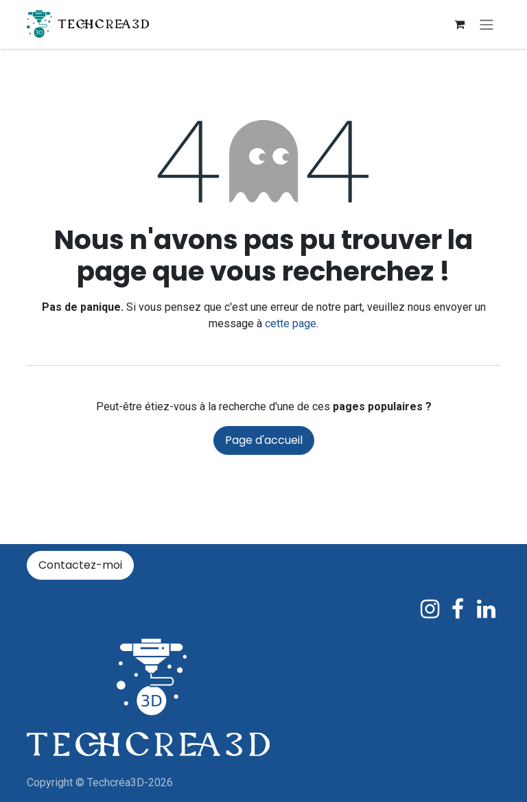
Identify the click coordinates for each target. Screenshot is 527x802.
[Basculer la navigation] (486, 25)
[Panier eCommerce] (459, 24)
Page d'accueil (264, 441)
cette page (290, 324)
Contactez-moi (80, 565)
